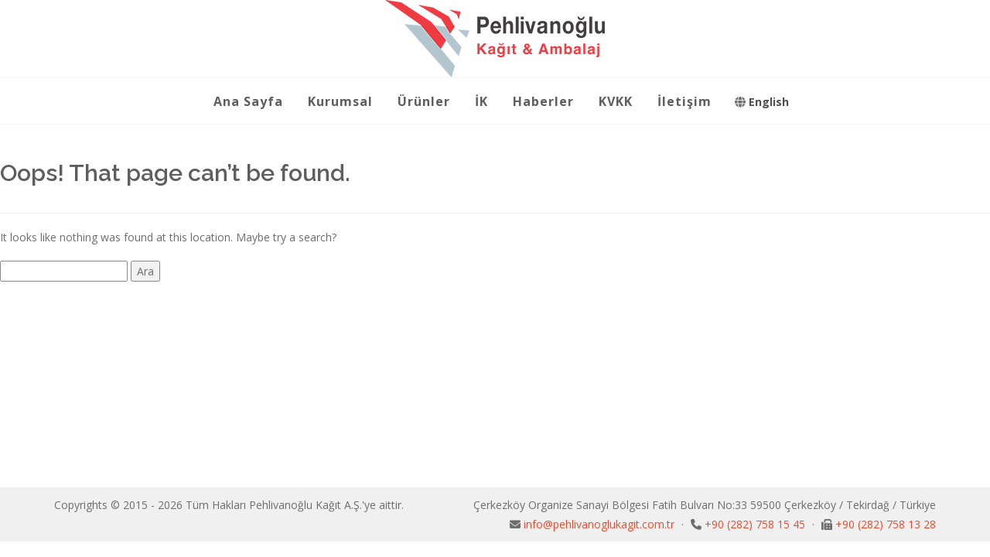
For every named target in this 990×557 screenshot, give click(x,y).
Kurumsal (340, 101)
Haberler (543, 101)
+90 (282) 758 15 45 (756, 524)
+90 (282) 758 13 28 (885, 524)
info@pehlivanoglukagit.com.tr (601, 524)
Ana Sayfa (248, 101)
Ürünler (424, 101)
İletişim (684, 101)
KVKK (616, 101)
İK (481, 101)
